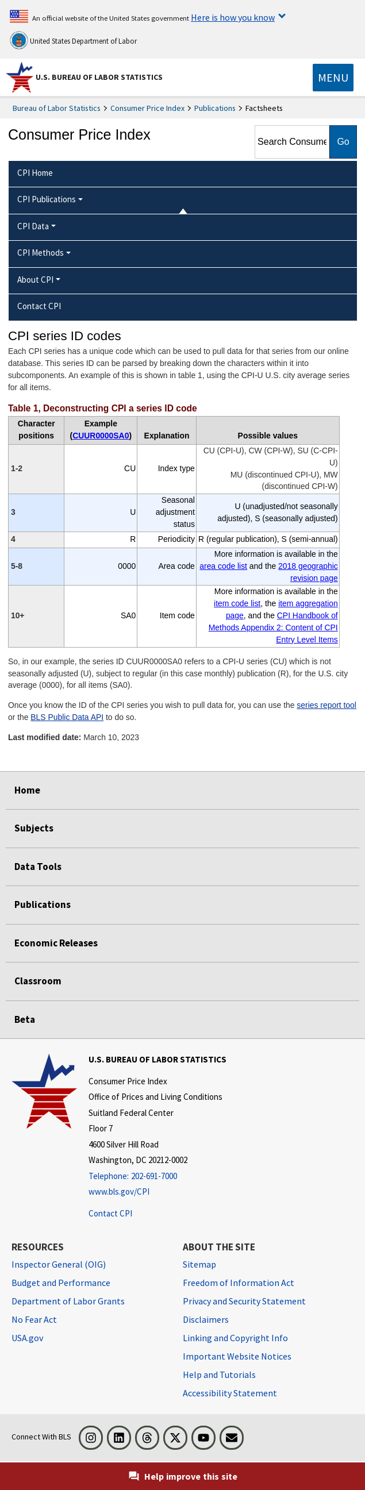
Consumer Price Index (147, 108)
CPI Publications (46, 199)
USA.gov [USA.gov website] (27, 1337)
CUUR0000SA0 (100, 435)
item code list (237, 603)
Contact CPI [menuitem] (39, 306)
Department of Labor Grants (68, 1301)
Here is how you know (233, 17)
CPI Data (33, 226)
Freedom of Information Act (238, 1282)
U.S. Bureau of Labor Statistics (99, 77)
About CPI (35, 279)
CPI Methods (40, 252)
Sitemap (199, 1264)
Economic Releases (56, 943)
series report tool (326, 705)
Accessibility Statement (230, 1393)
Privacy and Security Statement (244, 1301)
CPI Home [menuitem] (35, 172)
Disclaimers (206, 1319)
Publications (215, 108)
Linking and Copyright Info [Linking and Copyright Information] (235, 1337)
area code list (223, 566)
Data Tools (38, 866)
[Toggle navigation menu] (333, 77)
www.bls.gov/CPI (119, 1191)
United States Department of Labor (73, 40)
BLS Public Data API (66, 717)
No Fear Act (34, 1319)
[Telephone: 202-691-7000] (157, 1176)
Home (27, 790)
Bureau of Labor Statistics (57, 108)
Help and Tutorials (219, 1374)
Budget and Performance (60, 1282)
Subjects (33, 828)
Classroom (38, 981)
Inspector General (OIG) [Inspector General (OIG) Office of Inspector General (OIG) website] (58, 1264)
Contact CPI (110, 1213)
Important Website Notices (237, 1356)
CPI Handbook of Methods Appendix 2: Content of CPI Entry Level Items (273, 627)
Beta (24, 1019)
